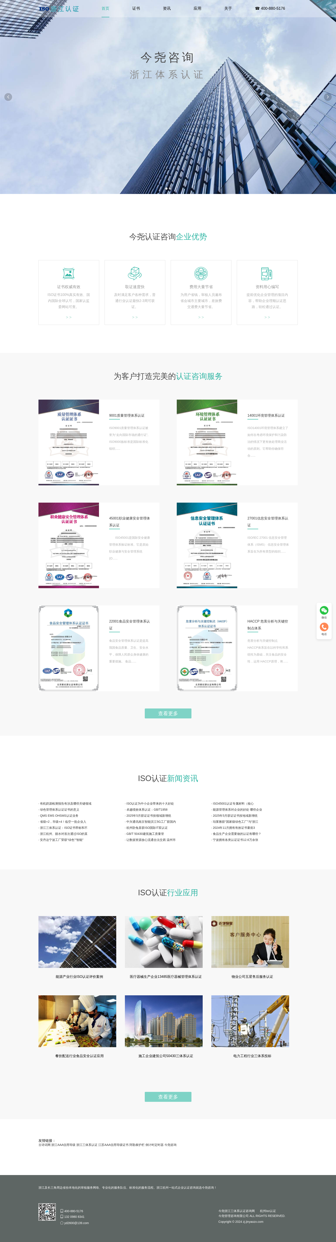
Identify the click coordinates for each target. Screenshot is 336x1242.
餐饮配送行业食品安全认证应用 (79, 1056)
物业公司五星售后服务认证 (252, 976)
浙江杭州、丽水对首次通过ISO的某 (64, 833)
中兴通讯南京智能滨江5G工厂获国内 (151, 821)
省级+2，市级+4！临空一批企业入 (63, 821)
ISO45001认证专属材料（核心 (233, 803)
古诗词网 (44, 1145)
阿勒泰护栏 (137, 1145)
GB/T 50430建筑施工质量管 (145, 833)
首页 (105, 8)
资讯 (167, 8)
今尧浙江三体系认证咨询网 (236, 1211)
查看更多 (168, 713)
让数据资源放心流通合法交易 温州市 (151, 840)
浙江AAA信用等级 (63, 1145)
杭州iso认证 (268, 1211)
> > (69, 317)
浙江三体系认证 (86, 1145)
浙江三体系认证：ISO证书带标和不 (64, 827)
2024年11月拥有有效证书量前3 (234, 827)
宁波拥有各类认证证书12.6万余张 (235, 840)
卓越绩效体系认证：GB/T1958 (146, 809)
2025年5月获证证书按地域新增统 (235, 815)
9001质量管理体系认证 (127, 415)
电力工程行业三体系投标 (252, 1056)
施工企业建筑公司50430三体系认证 (166, 1056)
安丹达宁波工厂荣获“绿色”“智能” (61, 840)
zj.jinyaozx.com (253, 1221)
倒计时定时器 (154, 1145)
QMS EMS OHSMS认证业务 (59, 815)
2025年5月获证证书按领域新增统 (148, 815)
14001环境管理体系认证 (266, 415)
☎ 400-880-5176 (270, 8)
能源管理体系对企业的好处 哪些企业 (237, 809)
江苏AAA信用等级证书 (113, 1145)
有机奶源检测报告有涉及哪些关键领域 (65, 803)
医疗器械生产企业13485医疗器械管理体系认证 (166, 976)
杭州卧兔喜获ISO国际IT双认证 (147, 827)
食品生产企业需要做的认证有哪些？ (237, 833)
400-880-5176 (73, 1211)
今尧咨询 (170, 1145)
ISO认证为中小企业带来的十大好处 (150, 803)
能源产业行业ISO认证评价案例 (79, 976)
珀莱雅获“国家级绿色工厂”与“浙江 (235, 821)
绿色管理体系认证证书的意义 (59, 809)
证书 (136, 8)
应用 (197, 8)
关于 (228, 8)
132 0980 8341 (74, 1216)
